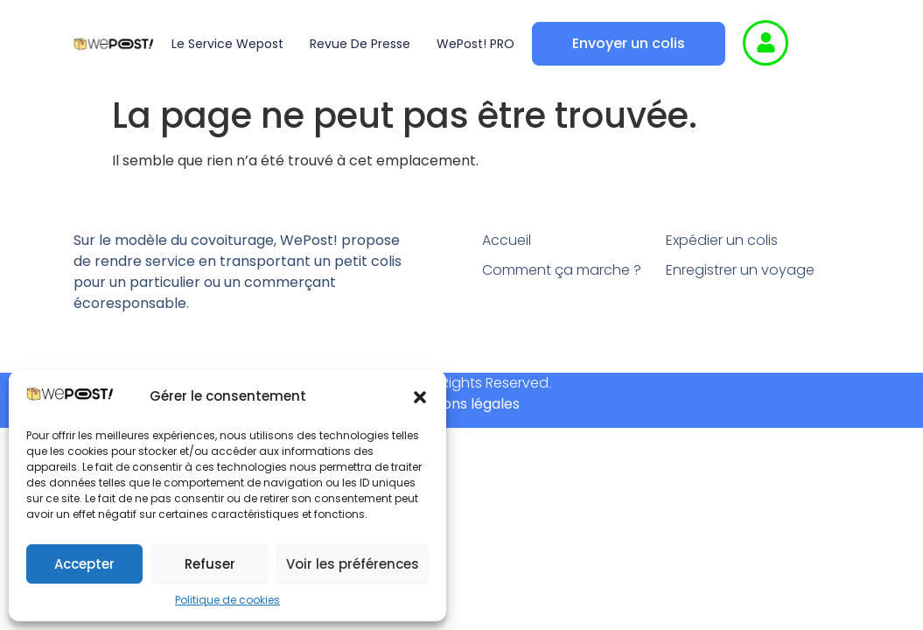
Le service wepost (227, 43)
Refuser (210, 564)
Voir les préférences (352, 564)
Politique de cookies (227, 599)
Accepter (84, 564)
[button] (420, 397)
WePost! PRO (475, 43)
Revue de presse (360, 43)
